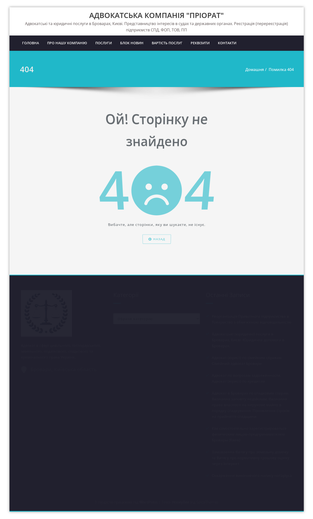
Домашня (253, 69)
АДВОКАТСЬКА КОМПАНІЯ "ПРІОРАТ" (156, 15)
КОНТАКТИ (227, 43)
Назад (156, 249)
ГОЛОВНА (30, 43)
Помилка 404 (280, 69)
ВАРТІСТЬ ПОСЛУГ (167, 43)
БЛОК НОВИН (131, 43)
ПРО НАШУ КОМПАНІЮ (67, 43)
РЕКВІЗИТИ (200, 43)
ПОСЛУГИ (103, 43)
